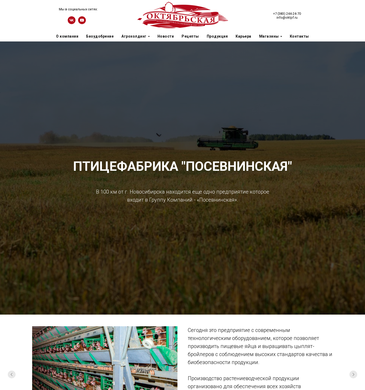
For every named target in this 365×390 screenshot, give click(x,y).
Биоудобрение (100, 36)
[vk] (71, 22)
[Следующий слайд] (353, 374)
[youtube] (82, 22)
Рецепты (190, 36)
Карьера (243, 36)
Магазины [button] (269, 36)
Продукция (217, 36)
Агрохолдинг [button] (134, 36)
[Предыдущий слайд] (12, 374)
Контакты (299, 36)
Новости (165, 36)
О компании (67, 36)
